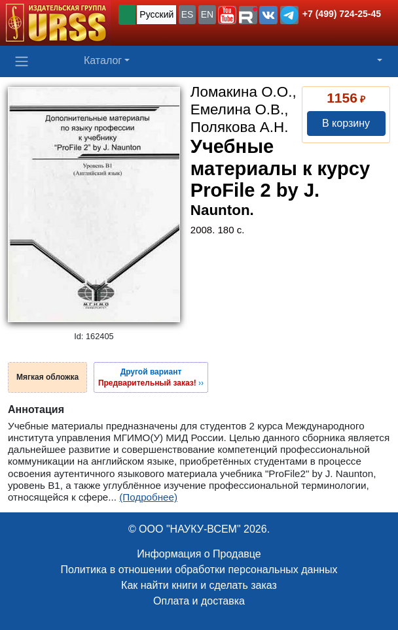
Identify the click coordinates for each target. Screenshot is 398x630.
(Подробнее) (148, 497)
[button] (227, 15)
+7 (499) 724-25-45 (341, 13)
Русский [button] (156, 14)
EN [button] (207, 14)
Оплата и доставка (199, 600)
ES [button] (187, 14)
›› (151, 377)
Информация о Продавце (199, 553)
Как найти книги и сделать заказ (199, 585)
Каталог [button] (103, 60)
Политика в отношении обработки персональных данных (198, 569)
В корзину (346, 123)
